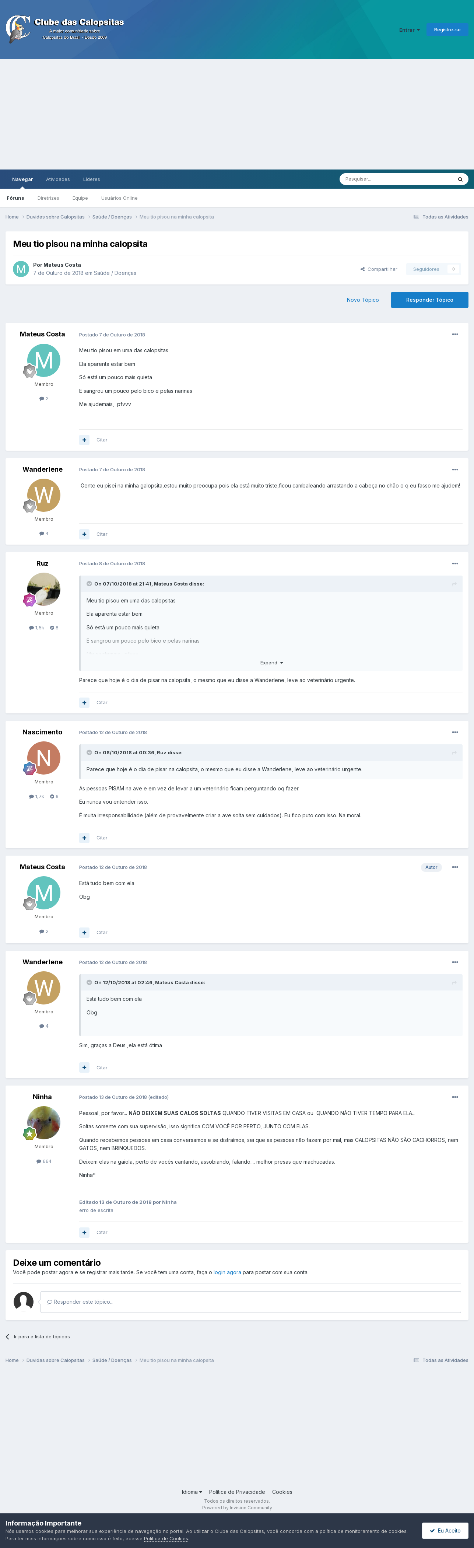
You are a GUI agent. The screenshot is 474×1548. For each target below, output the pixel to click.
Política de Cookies (166, 1538)
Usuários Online (119, 198)
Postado (112, 335)
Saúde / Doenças (115, 273)
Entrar (409, 30)
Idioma (192, 1492)
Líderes (91, 179)
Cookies (282, 1492)
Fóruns (15, 198)
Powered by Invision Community (237, 1507)
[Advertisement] (237, 114)
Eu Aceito (445, 1530)
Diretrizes (48, 198)
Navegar (22, 182)
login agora (227, 1272)
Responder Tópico (429, 300)
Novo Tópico (363, 300)
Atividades (58, 179)
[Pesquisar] (376, 179)
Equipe (80, 198)
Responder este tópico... (80, 1302)
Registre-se (447, 29)
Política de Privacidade (237, 1492)
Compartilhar (379, 269)
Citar (102, 440)
